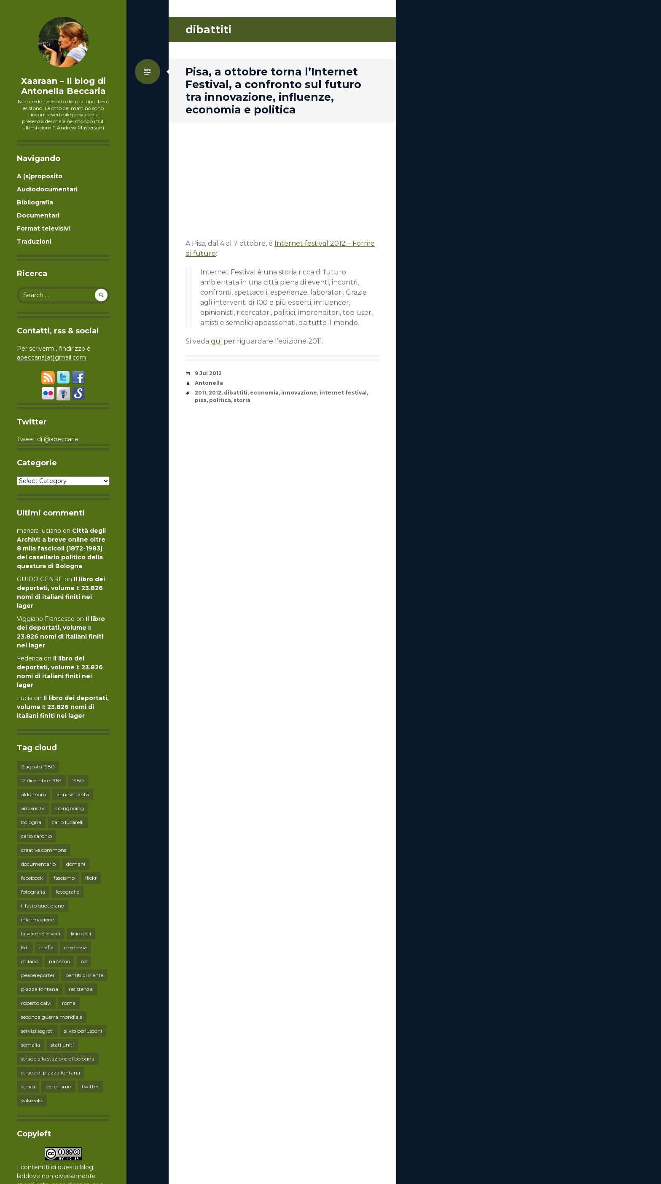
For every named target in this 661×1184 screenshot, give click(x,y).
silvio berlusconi (83, 1031)
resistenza (81, 989)
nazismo (59, 961)
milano (29, 961)
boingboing (69, 808)
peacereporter (38, 975)
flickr (91, 878)
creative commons (43, 850)
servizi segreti (37, 1031)
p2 (84, 961)
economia (264, 392)
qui (216, 341)
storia (242, 400)
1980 (78, 780)
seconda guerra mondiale (51, 1017)
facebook (32, 878)
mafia (46, 947)
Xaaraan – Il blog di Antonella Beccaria (63, 86)
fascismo (64, 878)
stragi (28, 1086)
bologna (31, 822)
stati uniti (62, 1045)
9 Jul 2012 (208, 373)
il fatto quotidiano (42, 905)
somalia (30, 1045)
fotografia (33, 892)
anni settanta (72, 794)
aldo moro (33, 794)
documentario (38, 864)
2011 (200, 392)
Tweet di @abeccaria (47, 439)
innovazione (299, 392)
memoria (75, 947)
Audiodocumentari (47, 189)
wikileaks (32, 1100)
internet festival (343, 392)
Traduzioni (34, 241)
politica (220, 400)
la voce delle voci (40, 933)
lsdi (25, 947)
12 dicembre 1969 (41, 780)
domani (75, 864)
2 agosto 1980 (38, 766)
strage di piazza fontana (50, 1072)
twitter (90, 1086)
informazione (37, 919)
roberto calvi (36, 1003)
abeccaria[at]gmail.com (51, 357)
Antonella (209, 383)
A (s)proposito (39, 176)
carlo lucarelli (67, 822)
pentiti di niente (84, 975)
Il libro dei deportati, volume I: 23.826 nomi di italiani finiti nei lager (63, 707)
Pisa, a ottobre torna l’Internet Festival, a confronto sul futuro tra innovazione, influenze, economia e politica (273, 90)
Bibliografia (35, 202)
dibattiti (235, 392)
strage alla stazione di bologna (57, 1058)
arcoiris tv (33, 808)
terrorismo (58, 1086)
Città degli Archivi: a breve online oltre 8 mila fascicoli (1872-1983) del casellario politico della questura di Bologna (61, 548)
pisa (201, 400)
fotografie (67, 892)
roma (68, 1003)
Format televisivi (43, 228)
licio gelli (81, 933)
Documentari (38, 215)
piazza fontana (39, 989)
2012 (215, 392)
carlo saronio (36, 836)
